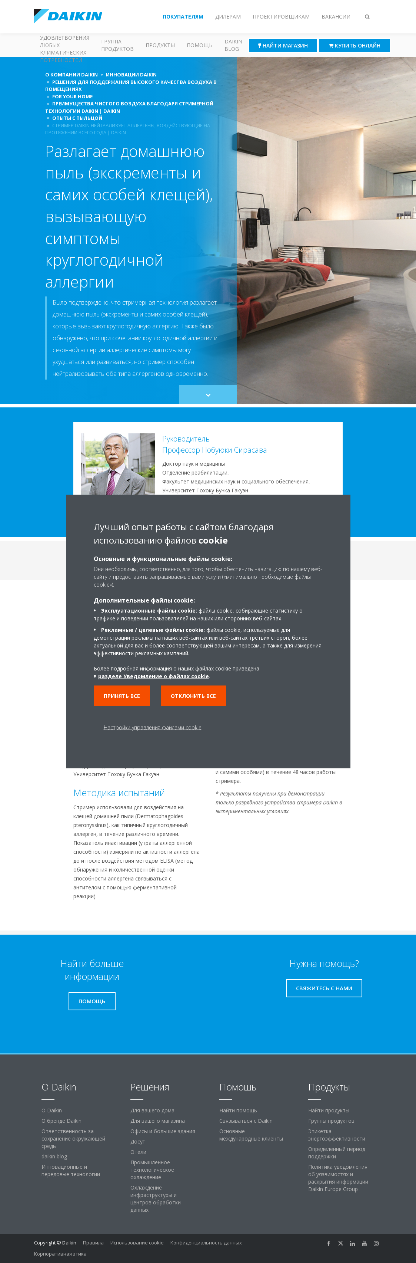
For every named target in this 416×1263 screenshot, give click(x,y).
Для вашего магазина (157, 1120)
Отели (138, 1151)
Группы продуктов (331, 1120)
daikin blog (54, 1156)
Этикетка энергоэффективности (336, 1135)
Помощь (200, 45)
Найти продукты (328, 1110)
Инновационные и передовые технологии (70, 1170)
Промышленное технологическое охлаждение (152, 1170)
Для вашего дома (152, 1110)
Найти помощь (238, 1110)
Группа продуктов (117, 45)
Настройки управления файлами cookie (153, 727)
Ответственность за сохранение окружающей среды (73, 1138)
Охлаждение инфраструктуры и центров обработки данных (155, 1198)
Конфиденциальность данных (206, 1242)
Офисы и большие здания (162, 1131)
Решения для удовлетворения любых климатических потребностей (64, 45)
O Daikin (51, 1110)
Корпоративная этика (60, 1253)
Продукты (160, 45)
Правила (93, 1242)
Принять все (122, 695)
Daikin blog (233, 45)
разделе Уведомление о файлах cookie (153, 676)
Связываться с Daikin (246, 1120)
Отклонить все (193, 695)
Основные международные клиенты (251, 1135)
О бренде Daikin (61, 1120)
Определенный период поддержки (336, 1152)
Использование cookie (137, 1242)
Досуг (137, 1141)
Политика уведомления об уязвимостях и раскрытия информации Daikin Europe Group (338, 1178)
